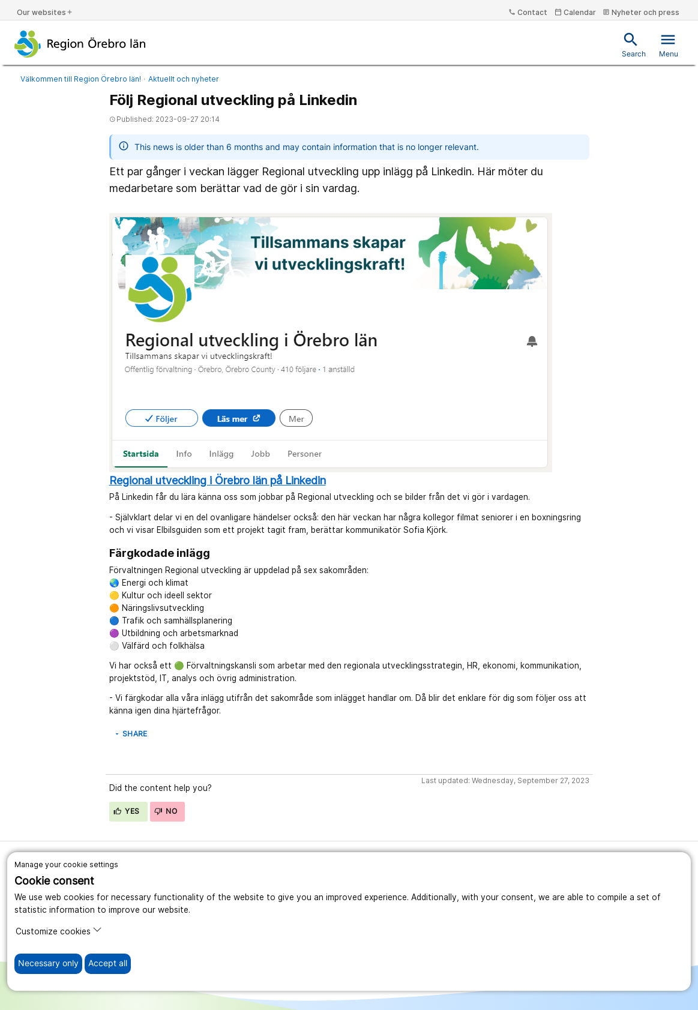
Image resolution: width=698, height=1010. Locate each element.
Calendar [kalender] (575, 12)
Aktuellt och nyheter (183, 78)
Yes (126, 811)
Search (634, 45)
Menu (668, 45)
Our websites (45, 12)
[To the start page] (80, 44)
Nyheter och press (641, 12)
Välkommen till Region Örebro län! (80, 78)
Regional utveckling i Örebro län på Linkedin (217, 480)
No (166, 811)
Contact (527, 12)
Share (130, 733)
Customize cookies (59, 930)
